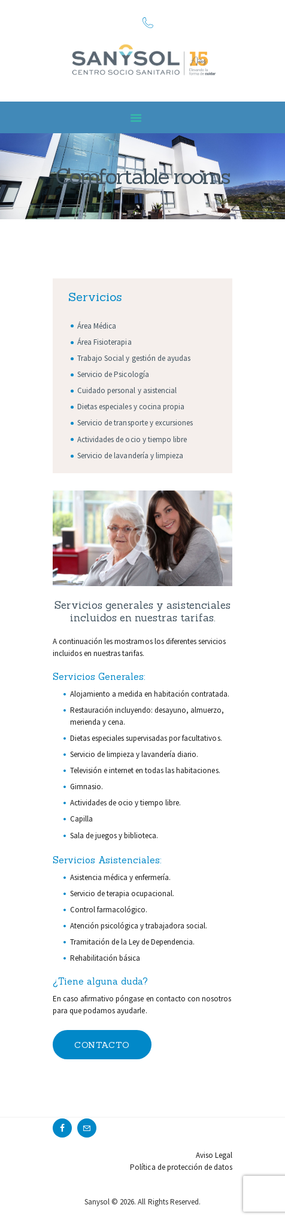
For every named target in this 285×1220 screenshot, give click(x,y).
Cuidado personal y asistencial (127, 390)
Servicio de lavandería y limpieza (130, 455)
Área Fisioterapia (104, 342)
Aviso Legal (214, 1155)
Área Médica (96, 326)
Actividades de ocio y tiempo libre (132, 439)
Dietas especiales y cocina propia (130, 406)
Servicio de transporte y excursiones (135, 423)
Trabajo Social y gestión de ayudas (133, 358)
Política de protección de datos (181, 1167)
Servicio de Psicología (112, 374)
